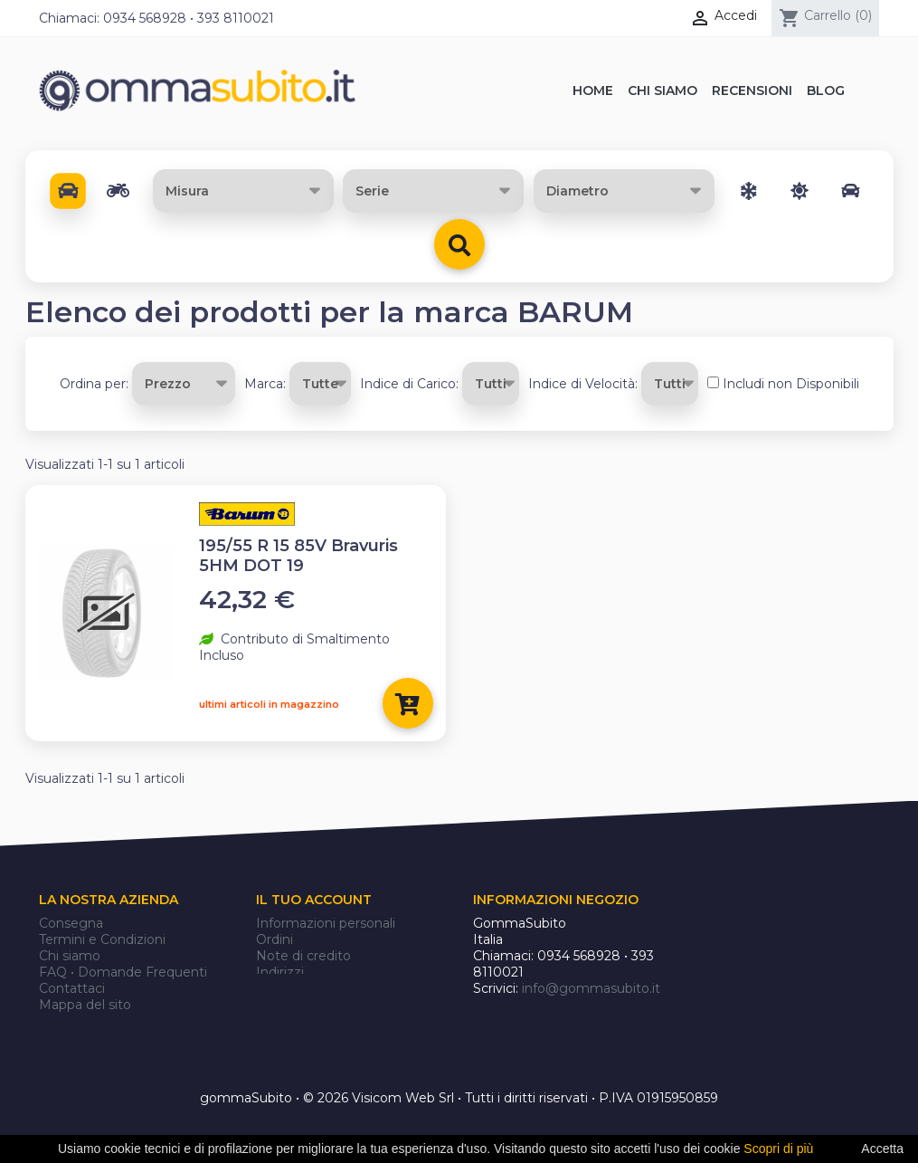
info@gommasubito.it (591, 988)
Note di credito (303, 956)
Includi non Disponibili (791, 384)
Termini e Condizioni (102, 939)
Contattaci (72, 988)
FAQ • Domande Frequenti (123, 972)
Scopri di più (778, 1148)
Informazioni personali (325, 923)
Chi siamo (69, 956)
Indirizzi (280, 972)
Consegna (71, 923)
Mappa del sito (85, 1004)
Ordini (274, 939)
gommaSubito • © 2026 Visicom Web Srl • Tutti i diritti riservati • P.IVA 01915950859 (459, 1079)
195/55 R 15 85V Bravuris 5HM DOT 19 (298, 556)
